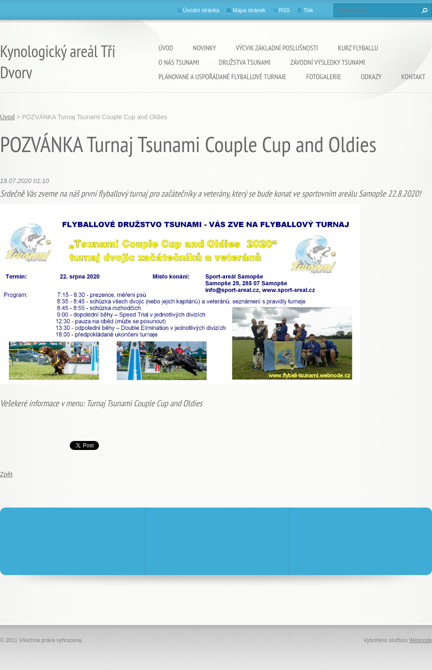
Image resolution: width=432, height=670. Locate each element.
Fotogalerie (323, 76)
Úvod (165, 47)
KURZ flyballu (358, 47)
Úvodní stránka (201, 10)
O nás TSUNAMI (178, 62)
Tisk (308, 10)
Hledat (423, 10)
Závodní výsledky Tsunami (327, 62)
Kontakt (413, 76)
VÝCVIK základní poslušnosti (277, 47)
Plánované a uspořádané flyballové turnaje (222, 76)
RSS (284, 10)
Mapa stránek (249, 10)
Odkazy (371, 76)
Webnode (420, 640)
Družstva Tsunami (245, 62)
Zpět (6, 474)
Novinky (204, 47)
